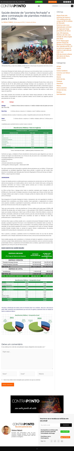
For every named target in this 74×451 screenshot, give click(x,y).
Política (59, 73)
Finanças (59, 63)
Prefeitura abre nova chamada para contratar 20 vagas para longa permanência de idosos (64, 23)
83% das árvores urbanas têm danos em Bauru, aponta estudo (64, 42)
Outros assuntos (61, 69)
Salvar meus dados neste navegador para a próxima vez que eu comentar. (22, 375)
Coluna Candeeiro (61, 56)
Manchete (59, 65)
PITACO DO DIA (61, 71)
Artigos (58, 52)
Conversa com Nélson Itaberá (64, 58)
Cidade (58, 54)
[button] (39, 6)
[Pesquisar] (72, 6)
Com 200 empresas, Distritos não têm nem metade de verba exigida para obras (64, 28)
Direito (58, 60)
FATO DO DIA (60, 61)
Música (58, 67)
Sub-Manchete (60, 74)
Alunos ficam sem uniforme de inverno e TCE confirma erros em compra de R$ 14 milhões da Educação (64, 17)
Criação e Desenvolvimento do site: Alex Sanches (62, 449)
